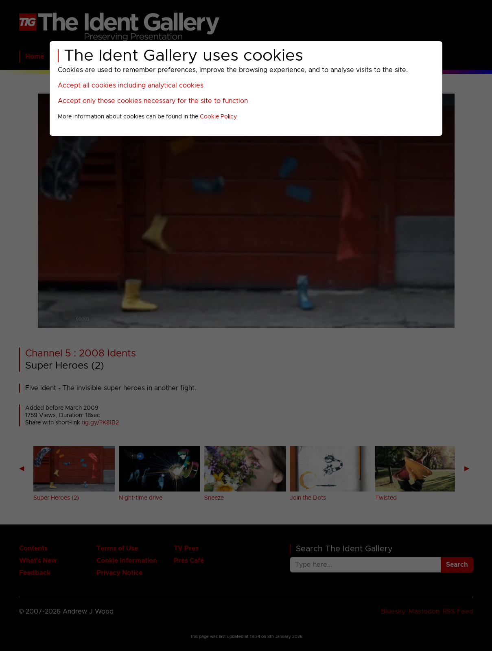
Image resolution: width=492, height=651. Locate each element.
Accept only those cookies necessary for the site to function (153, 101)
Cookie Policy (218, 117)
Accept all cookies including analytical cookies (130, 85)
